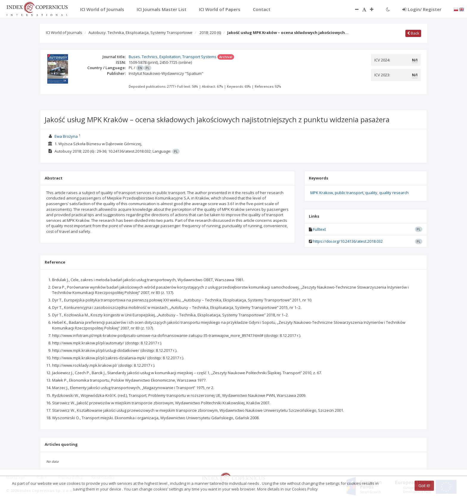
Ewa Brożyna (66, 136)
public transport (349, 192)
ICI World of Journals (64, 32)
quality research (394, 192)
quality (371, 192)
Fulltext (319, 229)
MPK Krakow (321, 192)
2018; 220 (210, 32)
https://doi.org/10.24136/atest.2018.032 (348, 241)
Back (413, 33)
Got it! (424, 485)
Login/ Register (421, 9)
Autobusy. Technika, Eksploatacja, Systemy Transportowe (140, 32)
